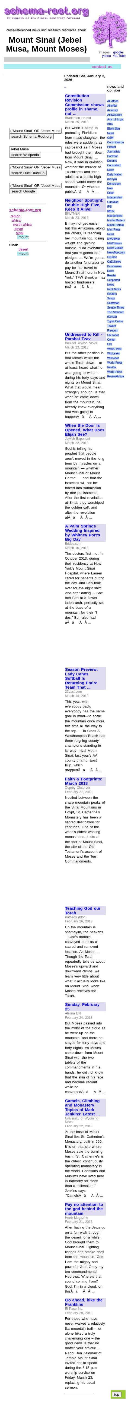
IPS (109, 206)
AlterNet (112, 105)
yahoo (106, 56)
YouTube (119, 56)
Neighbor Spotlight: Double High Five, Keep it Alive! (84, 204)
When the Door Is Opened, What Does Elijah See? (84, 430)
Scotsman (113, 303)
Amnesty (112, 110)
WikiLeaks (113, 353)
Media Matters (116, 220)
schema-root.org (25, 210)
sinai (19, 233)
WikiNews (113, 358)
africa (16, 220)
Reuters (112, 293)
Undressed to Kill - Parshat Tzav (83, 336)
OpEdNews (114, 261)
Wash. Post (114, 348)
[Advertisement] (83, 308)
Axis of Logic (115, 119)
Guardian (112, 202)
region (16, 216)
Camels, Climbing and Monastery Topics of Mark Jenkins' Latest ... (82, 1108)
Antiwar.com (114, 114)
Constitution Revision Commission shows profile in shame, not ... (84, 105)
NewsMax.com (116, 252)
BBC (110, 124)
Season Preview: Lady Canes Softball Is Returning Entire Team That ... (81, 678)
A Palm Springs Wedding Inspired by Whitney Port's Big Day (82, 533)
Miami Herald (115, 225)
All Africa (112, 101)
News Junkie (115, 247)
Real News (114, 289)
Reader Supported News (113, 280)
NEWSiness (114, 243)
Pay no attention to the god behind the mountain (84, 1209)
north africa (22, 224)
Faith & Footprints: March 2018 (83, 781)
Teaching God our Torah (82, 910)
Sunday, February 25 (82, 1006)
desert (23, 249)
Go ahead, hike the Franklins (84, 1302)
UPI (109, 344)
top (116, 1394)
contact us (102, 66)
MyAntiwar (113, 238)
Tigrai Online (115, 321)
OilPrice (112, 257)
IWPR (110, 211)
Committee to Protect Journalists (115, 147)
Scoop (111, 298)
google (118, 52)
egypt (19, 229)
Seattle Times (115, 307)
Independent (114, 215)
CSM (110, 137)
